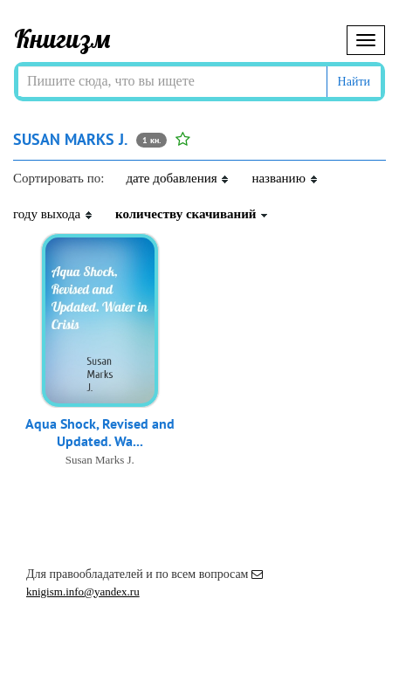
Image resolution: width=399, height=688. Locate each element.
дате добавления (178, 178)
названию (284, 178)
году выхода (53, 214)
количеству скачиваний (192, 214)
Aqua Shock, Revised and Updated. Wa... (100, 432)
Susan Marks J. (99, 459)
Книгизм (62, 38)
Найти (354, 81)
